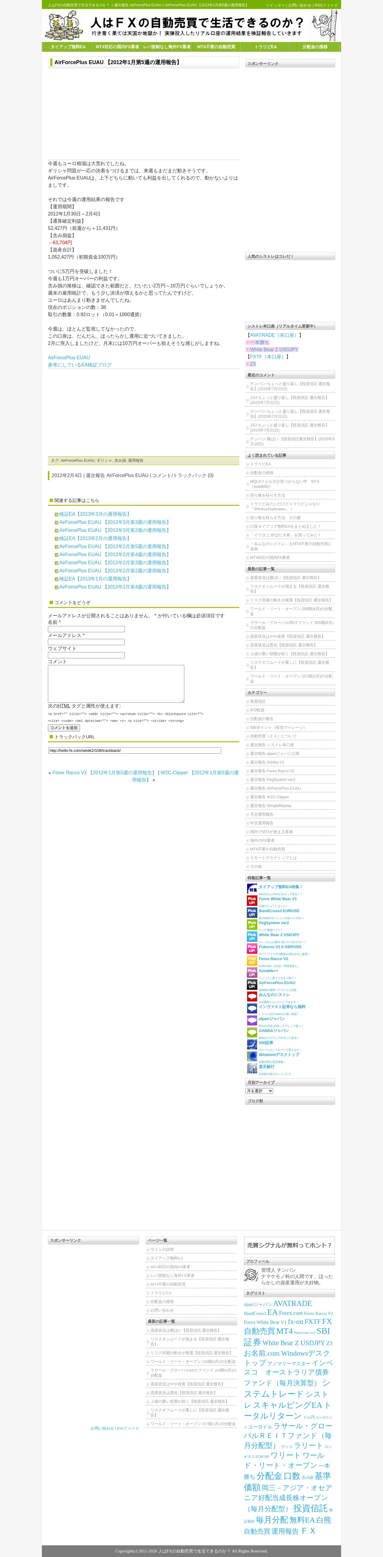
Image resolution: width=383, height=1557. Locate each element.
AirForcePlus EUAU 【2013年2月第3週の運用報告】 (115, 562)
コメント (57, 661)
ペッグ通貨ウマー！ (268, 925)
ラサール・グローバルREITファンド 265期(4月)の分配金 (292, 625)
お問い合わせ (299, 5)
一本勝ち (259, 342)
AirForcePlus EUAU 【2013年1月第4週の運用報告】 (115, 586)
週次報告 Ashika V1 (267, 762)
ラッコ (287, 1446)
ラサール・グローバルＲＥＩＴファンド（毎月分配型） (288, 1435)
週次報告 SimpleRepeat (270, 805)
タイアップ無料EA (68, 46)
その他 (256, 866)
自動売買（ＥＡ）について (273, 736)
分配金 (269, 1476)
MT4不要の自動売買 (216, 46)
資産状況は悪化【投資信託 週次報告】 (283, 645)
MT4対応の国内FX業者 (117, 46)
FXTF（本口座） (268, 356)
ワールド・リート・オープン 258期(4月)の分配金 (291, 611)
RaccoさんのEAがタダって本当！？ (275, 889)
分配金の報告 (261, 718)
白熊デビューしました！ (272, 901)
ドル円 (309, 1417)
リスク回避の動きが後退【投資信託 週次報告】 (291, 600)
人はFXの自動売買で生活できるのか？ (79, 5)
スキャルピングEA (287, 1405)
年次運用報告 (261, 823)
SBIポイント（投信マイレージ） (278, 727)
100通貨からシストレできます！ (273, 997)
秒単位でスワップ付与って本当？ (273, 1033)
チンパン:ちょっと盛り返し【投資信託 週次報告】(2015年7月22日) (290, 414)
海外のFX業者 (262, 840)
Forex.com (291, 1313)
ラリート (308, 1445)
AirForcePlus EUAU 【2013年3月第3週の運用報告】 (115, 522)
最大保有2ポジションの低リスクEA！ (276, 913)
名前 (52, 622)
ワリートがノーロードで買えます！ (274, 1045)
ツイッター (275, 5)
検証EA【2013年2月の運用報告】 (95, 538)
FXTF (313, 1321)
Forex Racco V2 (318, 1313)
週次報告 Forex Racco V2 (272, 771)
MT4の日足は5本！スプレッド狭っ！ (275, 1021)
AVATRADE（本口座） (274, 335)
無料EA (302, 1520)
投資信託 (258, 701)
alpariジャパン (258, 1304)
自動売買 (257, 1531)
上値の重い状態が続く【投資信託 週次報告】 (289, 653)
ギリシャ (104, 460)
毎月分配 (272, 1519)
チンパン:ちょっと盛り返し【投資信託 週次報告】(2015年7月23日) (290, 386)
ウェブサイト (62, 648)
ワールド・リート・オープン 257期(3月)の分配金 (291, 679)
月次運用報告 (261, 814)
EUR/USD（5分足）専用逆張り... (273, 961)
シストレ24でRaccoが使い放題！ (276, 1009)
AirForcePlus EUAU (69, 357)
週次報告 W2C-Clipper (269, 797)
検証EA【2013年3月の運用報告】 (95, 514)
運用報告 (136, 460)
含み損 (120, 460)
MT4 (284, 1331)
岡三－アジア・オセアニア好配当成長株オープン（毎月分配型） (288, 1498)
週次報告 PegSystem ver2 (272, 779)
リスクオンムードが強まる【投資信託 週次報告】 (289, 589)
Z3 (253, 363)
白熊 (323, 1520)
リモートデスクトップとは (273, 858)
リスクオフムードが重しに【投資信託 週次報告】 (289, 665)
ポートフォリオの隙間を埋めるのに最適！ (278, 949)
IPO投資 (257, 710)
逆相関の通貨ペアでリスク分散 (272, 985)
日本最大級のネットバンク (269, 1069)
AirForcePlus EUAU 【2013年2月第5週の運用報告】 (115, 546)
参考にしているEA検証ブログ (80, 364)
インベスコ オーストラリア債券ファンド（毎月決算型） (288, 1373)
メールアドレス (64, 635)
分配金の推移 (315, 46)
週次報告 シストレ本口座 (272, 745)
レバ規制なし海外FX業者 (166, 46)
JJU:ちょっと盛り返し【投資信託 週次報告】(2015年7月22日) (289, 400)
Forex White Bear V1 (265, 1322)
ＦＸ (308, 1530)
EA (272, 1312)
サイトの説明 (162, 1249)
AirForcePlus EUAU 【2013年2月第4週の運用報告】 (115, 554)
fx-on (295, 1321)
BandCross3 (255, 1313)
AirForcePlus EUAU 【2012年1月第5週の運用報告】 (118, 62)
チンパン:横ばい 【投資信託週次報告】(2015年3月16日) (292, 441)
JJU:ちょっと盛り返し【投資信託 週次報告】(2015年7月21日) (289, 427)
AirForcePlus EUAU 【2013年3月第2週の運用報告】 (115, 530)
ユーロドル (260, 1427)
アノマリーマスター (289, 1363)
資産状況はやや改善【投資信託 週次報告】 (287, 636)
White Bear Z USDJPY (274, 349)
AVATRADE (292, 1303)
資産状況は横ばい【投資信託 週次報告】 (285, 577)
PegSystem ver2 (304, 1332)
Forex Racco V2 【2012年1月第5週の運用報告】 (104, 779)
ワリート (285, 1455)
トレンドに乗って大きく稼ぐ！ (272, 973)
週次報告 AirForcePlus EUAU (137, 5)
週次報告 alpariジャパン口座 (275, 753)
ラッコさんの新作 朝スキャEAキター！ (276, 937)
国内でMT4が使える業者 (271, 831)
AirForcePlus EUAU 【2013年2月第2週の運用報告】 (115, 570)
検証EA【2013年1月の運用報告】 (95, 578)
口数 (292, 1476)
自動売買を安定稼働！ (273, 1057)
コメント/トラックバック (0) (182, 475)
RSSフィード (326, 5)
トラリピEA (265, 46)
